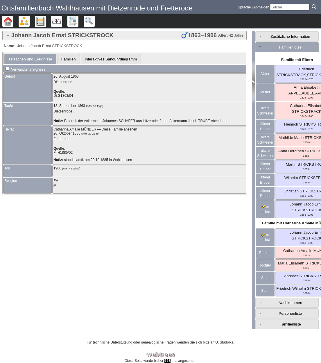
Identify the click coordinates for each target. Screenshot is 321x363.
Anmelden (261, 7)
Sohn (265, 278)
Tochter (265, 265)
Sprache (244, 7)
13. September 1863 (69, 106)
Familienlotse (290, 47)
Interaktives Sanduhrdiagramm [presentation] (111, 59)
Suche (94, 21)
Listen (45, 21)
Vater (265, 74)
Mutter (265, 92)
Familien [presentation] (68, 59)
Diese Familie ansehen (119, 129)
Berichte (78, 21)
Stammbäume (13, 21)
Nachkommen (290, 303)
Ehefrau (265, 253)
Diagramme (29, 21)
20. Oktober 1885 (66, 133)
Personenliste (290, 313)
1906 (57, 168)
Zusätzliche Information (290, 36)
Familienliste (290, 324)
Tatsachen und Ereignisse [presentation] (30, 59)
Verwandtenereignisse (25, 69)
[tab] (124, 35)
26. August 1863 (66, 76)
